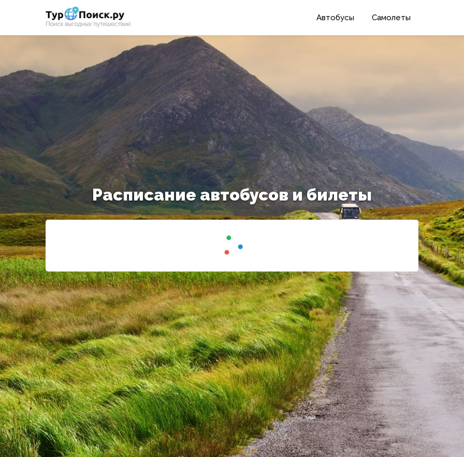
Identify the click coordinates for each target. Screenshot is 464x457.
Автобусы (335, 17)
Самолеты (391, 17)
